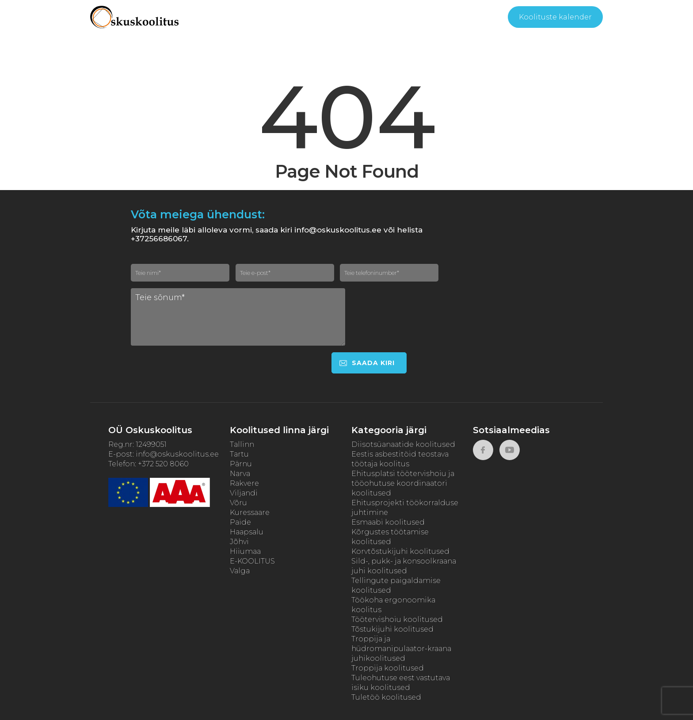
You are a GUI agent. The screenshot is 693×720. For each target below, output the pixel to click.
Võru (238, 503)
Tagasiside (413, 17)
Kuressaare (250, 512)
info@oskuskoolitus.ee (177, 454)
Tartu (239, 454)
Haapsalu (246, 532)
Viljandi (244, 493)
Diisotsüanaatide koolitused (403, 444)
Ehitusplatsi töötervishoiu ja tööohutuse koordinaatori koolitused (402, 483)
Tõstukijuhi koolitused (392, 629)
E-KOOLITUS (252, 561)
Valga (240, 571)
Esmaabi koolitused (388, 522)
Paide (240, 522)
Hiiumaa (245, 551)
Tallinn (242, 444)
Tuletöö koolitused (386, 697)
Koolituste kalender (555, 17)
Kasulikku (357, 17)
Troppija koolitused (387, 668)
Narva (240, 473)
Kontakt (461, 17)
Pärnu (241, 464)
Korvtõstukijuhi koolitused (400, 551)
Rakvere (244, 483)
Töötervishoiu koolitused (397, 619)
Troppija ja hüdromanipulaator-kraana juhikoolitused (401, 649)
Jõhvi (239, 541)
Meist (309, 17)
